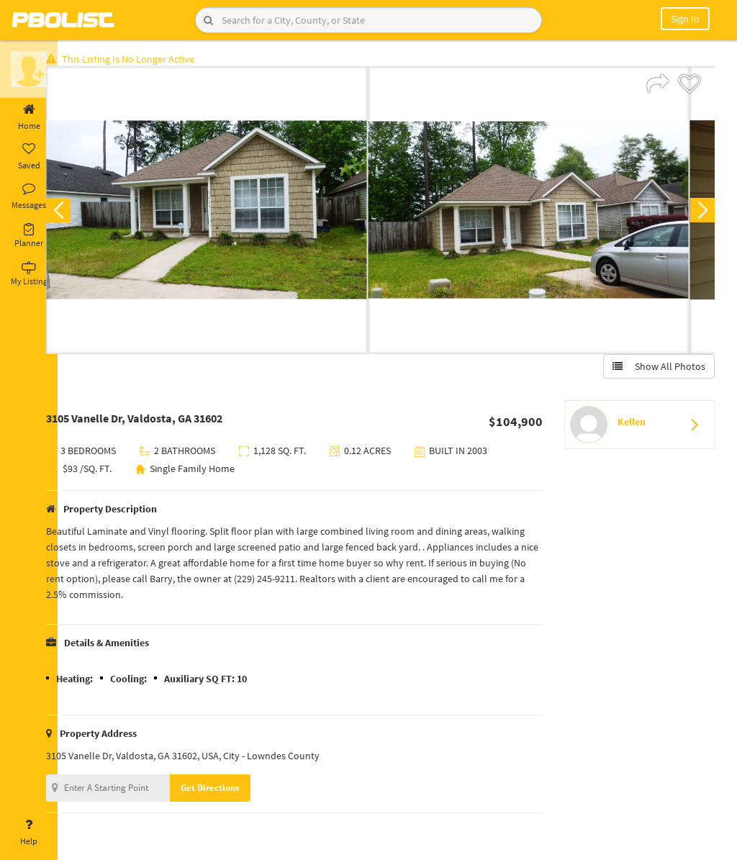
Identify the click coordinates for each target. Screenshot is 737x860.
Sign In (685, 18)
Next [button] (699, 213)
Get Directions (232, 790)
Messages (29, 196)
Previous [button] (80, 213)
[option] (229, 213)
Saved (29, 157)
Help (29, 832)
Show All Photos (656, 369)
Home (29, 117)
